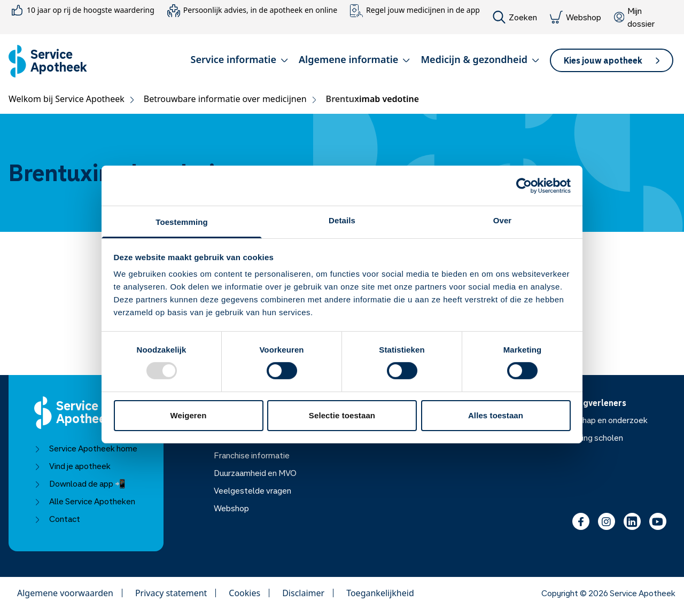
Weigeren (188, 415)
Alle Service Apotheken (84, 501)
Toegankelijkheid (380, 593)
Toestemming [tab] (182, 222)
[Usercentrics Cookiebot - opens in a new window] (524, 185)
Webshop (575, 17)
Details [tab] (342, 220)
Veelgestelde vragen (252, 490)
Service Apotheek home (85, 448)
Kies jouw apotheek (611, 60)
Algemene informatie (354, 59)
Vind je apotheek (72, 466)
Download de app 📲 (80, 483)
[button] (239, 61)
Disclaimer (303, 593)
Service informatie (239, 59)
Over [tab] (502, 220)
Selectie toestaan (342, 415)
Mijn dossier (634, 17)
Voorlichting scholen (586, 437)
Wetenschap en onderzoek (598, 420)
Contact (57, 519)
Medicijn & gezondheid (480, 59)
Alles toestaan (495, 415)
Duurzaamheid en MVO (255, 473)
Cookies (244, 593)
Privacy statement (171, 593)
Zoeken (515, 17)
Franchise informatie (252, 455)
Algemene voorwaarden (65, 593)
